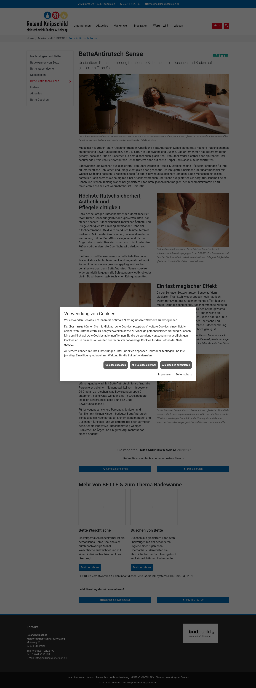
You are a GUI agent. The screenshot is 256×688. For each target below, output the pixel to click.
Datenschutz (184, 306)
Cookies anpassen (115, 297)
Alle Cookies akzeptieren (176, 297)
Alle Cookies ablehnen (144, 297)
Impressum (165, 306)
